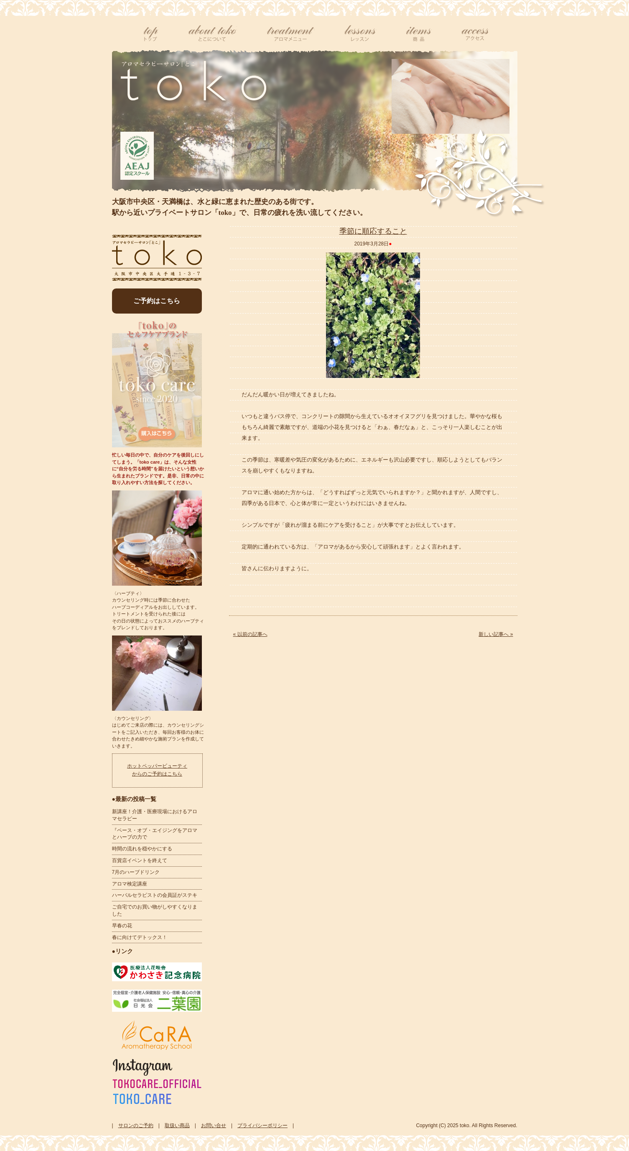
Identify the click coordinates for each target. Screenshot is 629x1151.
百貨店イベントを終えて (139, 860)
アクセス (475, 33)
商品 (418, 33)
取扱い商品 (177, 1125)
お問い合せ (213, 1125)
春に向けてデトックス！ (139, 937)
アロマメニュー (290, 33)
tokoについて (212, 33)
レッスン (360, 33)
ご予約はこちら (156, 300)
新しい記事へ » (496, 634)
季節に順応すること (373, 231)
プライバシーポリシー (262, 1125)
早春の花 (122, 926)
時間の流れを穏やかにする (142, 849)
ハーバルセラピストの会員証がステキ (154, 895)
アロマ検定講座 (129, 884)
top (150, 33)
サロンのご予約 (135, 1125)
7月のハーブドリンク (136, 872)
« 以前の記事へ (250, 634)
